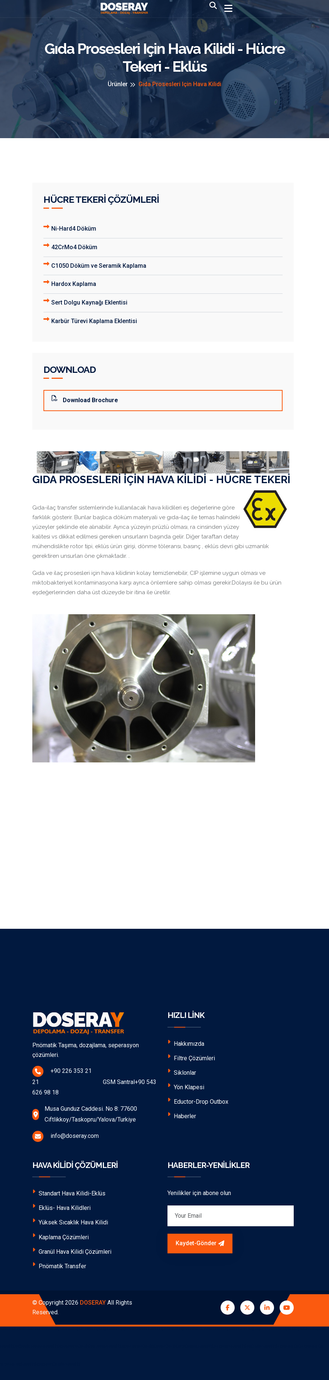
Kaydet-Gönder (200, 1243)
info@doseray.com (65, 1136)
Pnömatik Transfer (59, 1265)
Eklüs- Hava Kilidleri (61, 1207)
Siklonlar (181, 1072)
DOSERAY (93, 1302)
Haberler (181, 1115)
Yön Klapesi (185, 1086)
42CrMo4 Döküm (70, 246)
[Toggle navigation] (228, 8)
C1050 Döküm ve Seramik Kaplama (94, 265)
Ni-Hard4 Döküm (69, 228)
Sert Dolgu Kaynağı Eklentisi (85, 301)
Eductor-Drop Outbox (197, 1101)
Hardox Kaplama (69, 283)
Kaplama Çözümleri (60, 1236)
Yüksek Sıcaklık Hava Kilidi (70, 1221)
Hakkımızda (185, 1043)
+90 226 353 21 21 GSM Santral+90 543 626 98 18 (94, 1081)
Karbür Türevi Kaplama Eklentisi (90, 320)
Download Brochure (85, 399)
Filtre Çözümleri (191, 1057)
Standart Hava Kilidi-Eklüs (68, 1192)
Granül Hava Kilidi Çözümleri (71, 1251)
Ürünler (118, 84)
